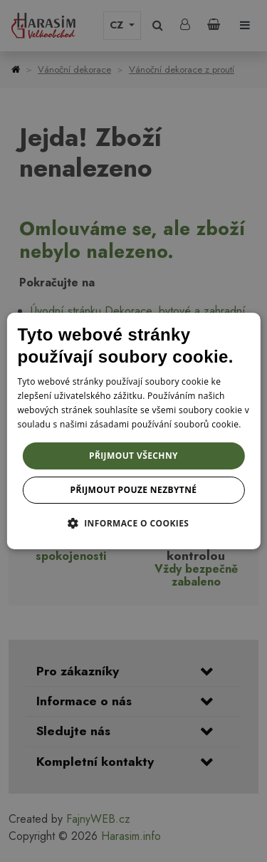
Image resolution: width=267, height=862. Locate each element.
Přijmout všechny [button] (133, 456)
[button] (133, 522)
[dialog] (133, 431)
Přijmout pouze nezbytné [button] (133, 490)
